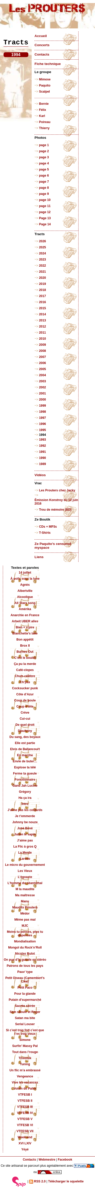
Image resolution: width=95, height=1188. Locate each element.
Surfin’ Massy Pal (25, 1046)
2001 (42, 393)
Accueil (40, 36)
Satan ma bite (25, 1018)
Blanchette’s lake (25, 633)
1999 (42, 405)
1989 (42, 464)
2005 (42, 369)
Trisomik (24, 1058)
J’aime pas (25, 840)
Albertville (24, 591)
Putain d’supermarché (25, 1000)
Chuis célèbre (25, 676)
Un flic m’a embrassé (24, 1070)
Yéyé (25, 1149)
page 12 (45, 212)
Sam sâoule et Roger (25, 1012)
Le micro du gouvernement (25, 865)
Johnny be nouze (25, 822)
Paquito (44, 85)
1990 (42, 458)
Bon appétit (24, 639)
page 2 (44, 151)
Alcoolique (25, 597)
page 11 (45, 206)
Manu (25, 901)
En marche (25, 755)
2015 (42, 308)
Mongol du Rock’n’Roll (25, 947)
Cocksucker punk (25, 688)
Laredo (25, 858)
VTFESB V (25, 1119)
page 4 (44, 163)
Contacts (41, 54)
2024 (42, 253)
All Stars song (24, 603)
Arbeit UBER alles (25, 621)
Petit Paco (24, 987)
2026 (42, 241)
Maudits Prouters (25, 907)
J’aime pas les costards (25, 810)
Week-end (25, 1137)
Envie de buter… (25, 761)
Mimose (45, 79)
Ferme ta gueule (25, 773)
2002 (42, 387)
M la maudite (24, 889)
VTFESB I (25, 1094)
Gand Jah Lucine (24, 785)
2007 (42, 357)
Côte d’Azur (25, 694)
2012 (42, 326)
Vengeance (25, 1076)
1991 (42, 452)
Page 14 (45, 224)
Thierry (44, 128)
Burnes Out (24, 651)
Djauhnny (25, 731)
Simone (24, 1040)
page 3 (44, 157)
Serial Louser (25, 1024)
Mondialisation (25, 941)
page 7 (44, 181)
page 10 (45, 200)
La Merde (25, 852)
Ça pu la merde (25, 664)
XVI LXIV (24, 1143)
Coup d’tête (24, 706)
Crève (25, 712)
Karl (42, 116)
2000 (42, 399)
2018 (42, 290)
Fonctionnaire (25, 779)
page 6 (44, 175)
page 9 (44, 194)
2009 (42, 345)
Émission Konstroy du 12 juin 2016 (56, 501)
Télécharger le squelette (66, 1181)
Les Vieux (25, 871)
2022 (42, 265)
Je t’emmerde (25, 816)
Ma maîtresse (25, 895)
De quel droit (24, 725)
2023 (42, 259)
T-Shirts (45, 533)
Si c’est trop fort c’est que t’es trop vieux (25, 1032)
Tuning (25, 1064)
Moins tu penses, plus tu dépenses (25, 933)
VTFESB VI (25, 1125)
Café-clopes (25, 670)
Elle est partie (25, 743)
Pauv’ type (25, 972)
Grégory (25, 792)
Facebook (65, 1159)
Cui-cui (25, 718)
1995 (42, 430)
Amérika (25, 609)
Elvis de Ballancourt (25, 749)
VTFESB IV (25, 1113)
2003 (42, 381)
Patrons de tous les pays (25, 966)
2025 (42, 247)
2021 (42, 271)
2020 (42, 278)
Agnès (25, 585)
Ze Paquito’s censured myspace (52, 545)
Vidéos (40, 475)
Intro (25, 804)
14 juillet (25, 572)
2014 (42, 314)
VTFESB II (24, 1101)
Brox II (25, 645)
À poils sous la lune (25, 578)
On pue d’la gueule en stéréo (25, 959)
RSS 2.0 (37, 1182)
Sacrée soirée (25, 1006)
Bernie (44, 104)
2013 (42, 320)
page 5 (44, 169)
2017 (42, 296)
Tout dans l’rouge (25, 1052)
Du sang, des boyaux (24, 737)
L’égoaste (25, 877)
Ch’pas (25, 682)
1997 (42, 418)
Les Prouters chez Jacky (57, 490)
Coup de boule (25, 700)
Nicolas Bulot (25, 953)
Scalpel (44, 91)
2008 (42, 351)
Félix (42, 110)
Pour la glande (24, 993)
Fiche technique (47, 64)
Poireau (44, 122)
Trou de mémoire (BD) (55, 509)
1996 (42, 424)
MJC (25, 925)
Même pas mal (25, 919)
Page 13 (45, 218)
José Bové (25, 828)
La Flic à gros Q (25, 846)
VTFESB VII (24, 1131)
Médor (25, 913)
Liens (39, 557)
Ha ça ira (24, 798)
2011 (42, 332)
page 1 (44, 145)
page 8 (44, 188)
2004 (42, 375)
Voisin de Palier (24, 1088)
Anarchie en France (25, 615)
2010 (42, 338)
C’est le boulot (24, 658)
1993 (42, 439)
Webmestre (47, 1159)
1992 (42, 445)
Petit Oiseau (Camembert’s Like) (25, 979)
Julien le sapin (24, 834)
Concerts (41, 45)
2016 (42, 302)
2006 (42, 363)
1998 (42, 412)
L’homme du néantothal (25, 883)
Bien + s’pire (25, 627)
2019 (42, 284)
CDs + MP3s (48, 526)
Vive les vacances (25, 1082)
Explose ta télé (25, 767)
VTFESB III (25, 1107)
